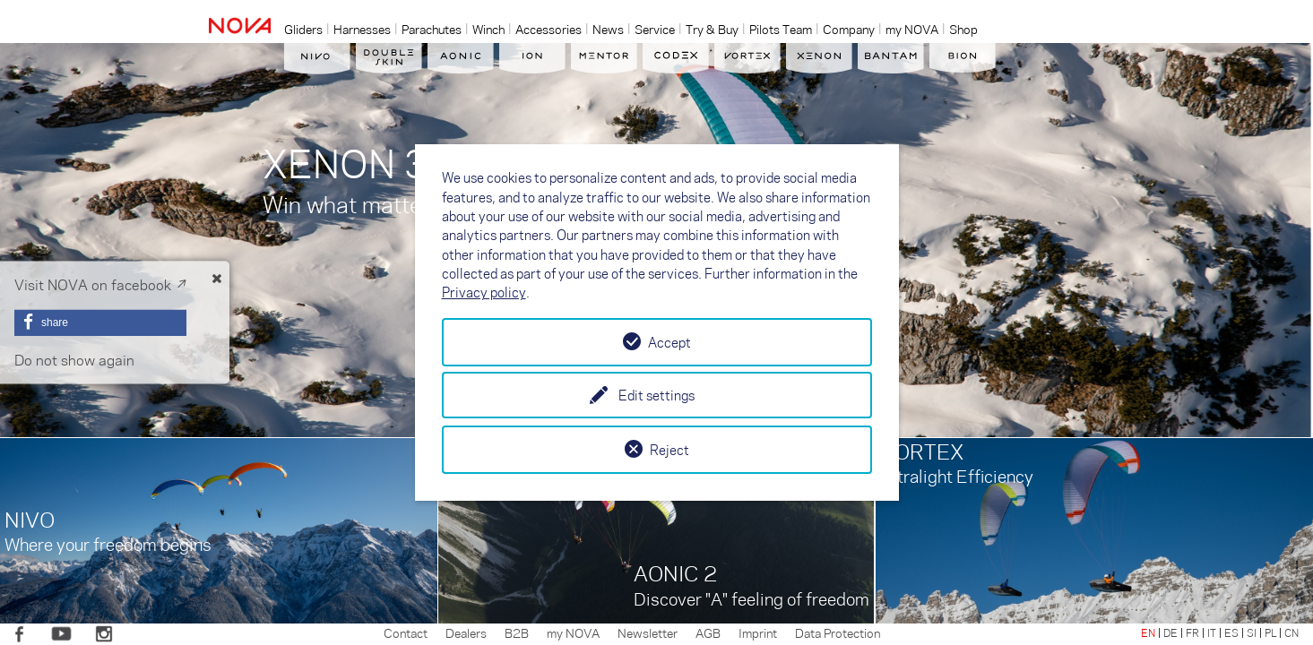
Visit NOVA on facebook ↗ (100, 284)
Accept (669, 342)
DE (1170, 632)
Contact (406, 632)
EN (1148, 632)
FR (1192, 632)
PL (1270, 632)
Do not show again (74, 359)
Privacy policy (484, 292)
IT (1211, 632)
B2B (517, 632)
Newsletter (648, 632)
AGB (708, 632)
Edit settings (656, 395)
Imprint (758, 632)
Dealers (466, 632)
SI (1252, 632)
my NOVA (573, 632)
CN (1291, 632)
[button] (100, 322)
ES (1231, 632)
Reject (669, 450)
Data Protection (837, 632)
